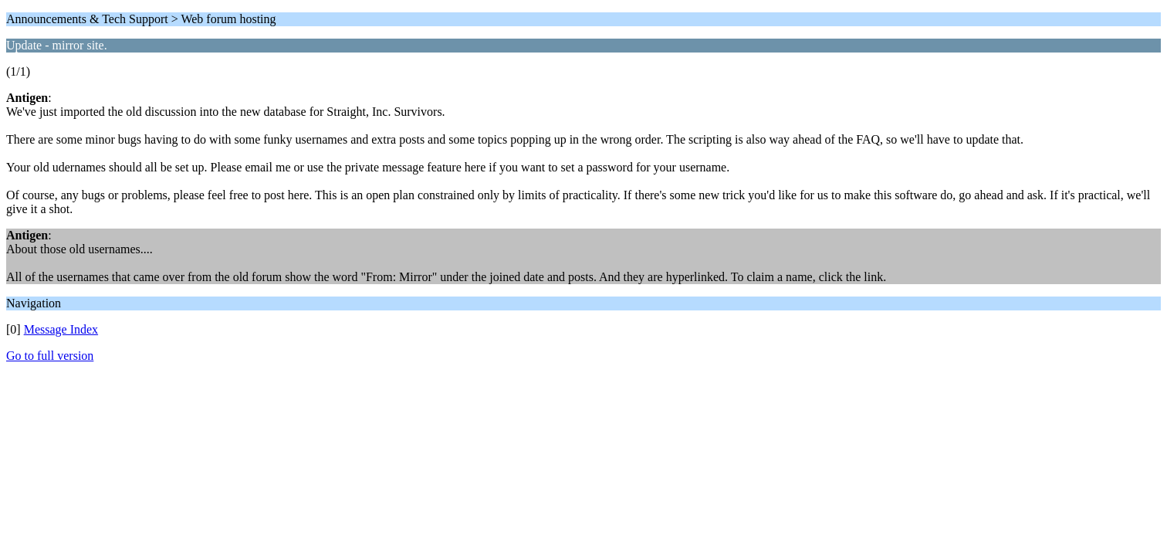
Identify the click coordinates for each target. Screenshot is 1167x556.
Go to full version (49, 355)
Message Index (61, 329)
